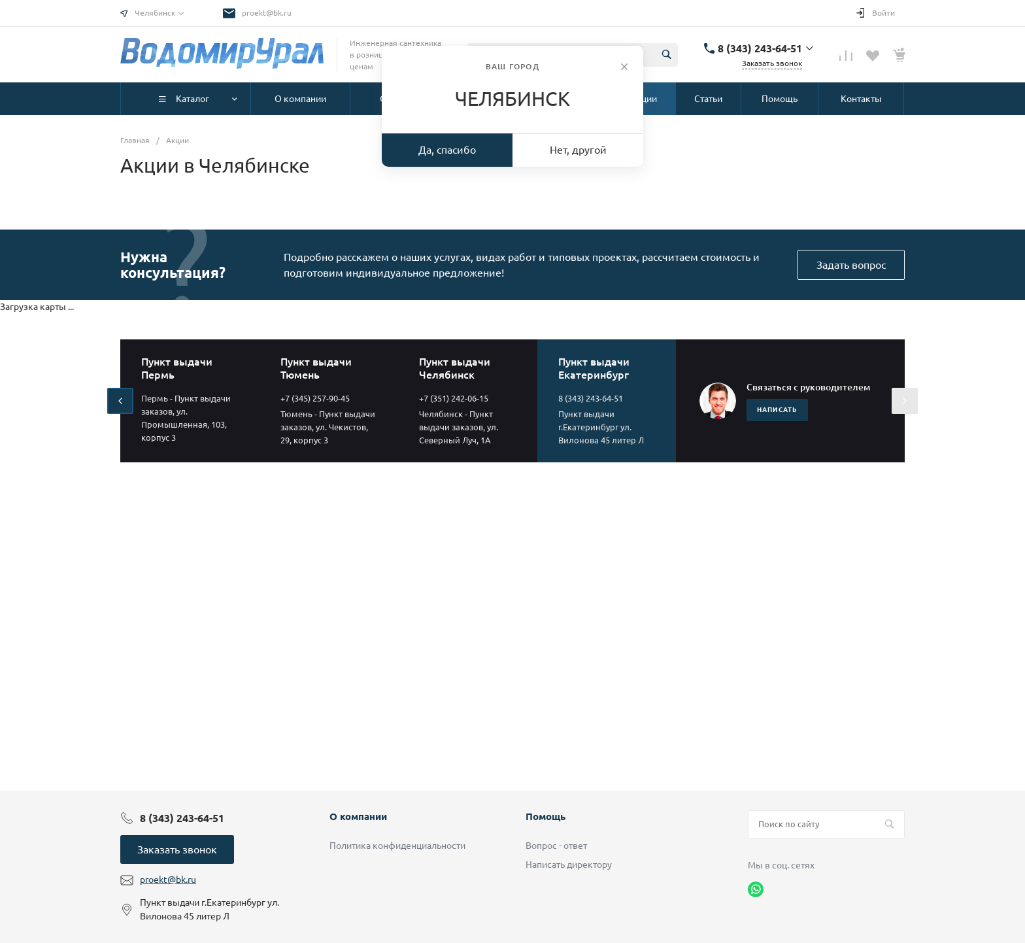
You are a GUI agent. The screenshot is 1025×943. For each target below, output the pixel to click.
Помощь (545, 816)
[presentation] (120, 401)
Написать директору (569, 864)
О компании (358, 816)
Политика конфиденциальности (397, 845)
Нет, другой (578, 150)
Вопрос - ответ (556, 845)
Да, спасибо (447, 150)
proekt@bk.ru (267, 13)
